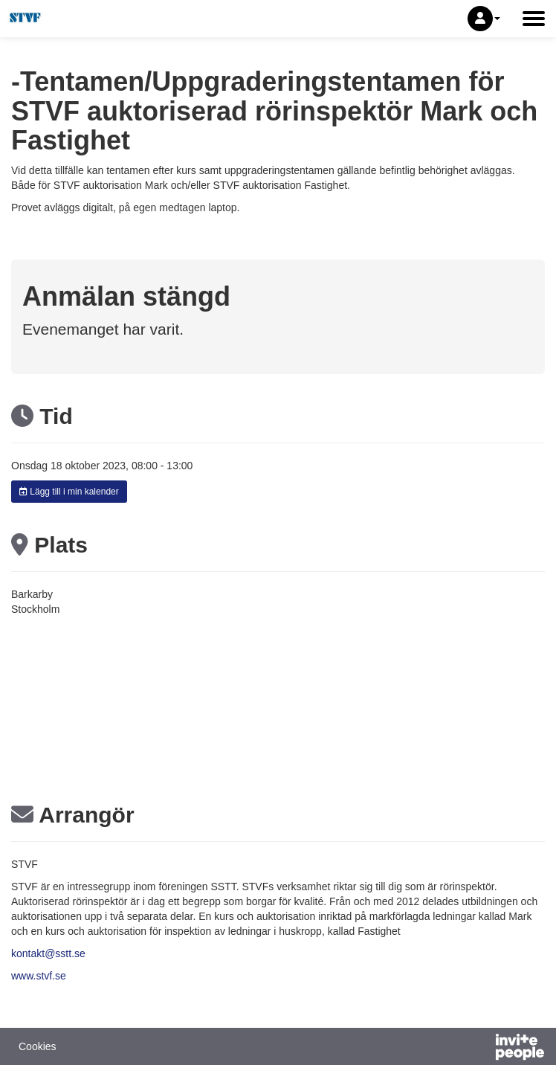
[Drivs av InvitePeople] (481, 1049)
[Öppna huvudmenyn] (533, 18)
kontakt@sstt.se (48, 953)
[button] (483, 18)
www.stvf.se (38, 976)
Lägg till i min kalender (69, 491)
